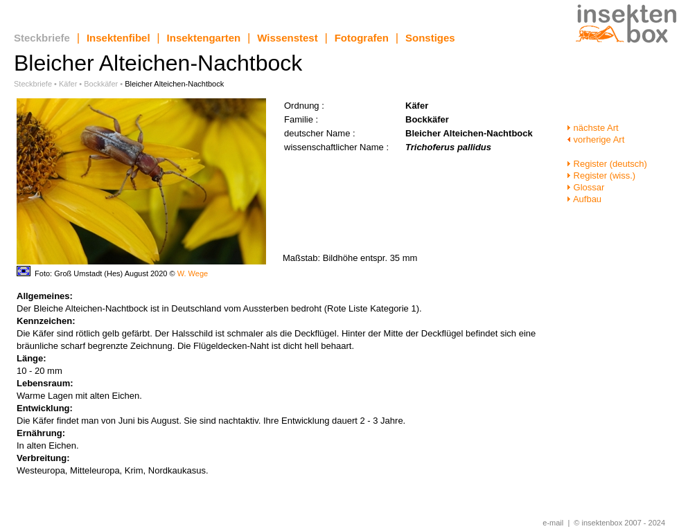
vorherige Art (595, 139)
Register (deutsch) (607, 164)
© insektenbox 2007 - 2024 (619, 523)
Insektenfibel (118, 38)
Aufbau (584, 199)
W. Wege (192, 273)
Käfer (68, 84)
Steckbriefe (42, 38)
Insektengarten (204, 38)
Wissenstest (287, 38)
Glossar (585, 187)
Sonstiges (430, 38)
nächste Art (593, 128)
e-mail (553, 523)
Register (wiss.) (601, 175)
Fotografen (362, 38)
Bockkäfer (101, 84)
